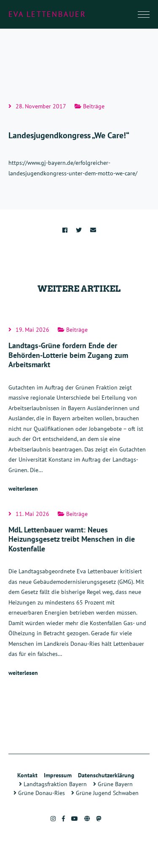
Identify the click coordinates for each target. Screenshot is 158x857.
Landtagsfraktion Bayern (53, 784)
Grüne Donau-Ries (39, 793)
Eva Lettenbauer (47, 14)
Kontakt (27, 775)
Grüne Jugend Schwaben (105, 793)
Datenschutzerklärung (106, 775)
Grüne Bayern (113, 784)
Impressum (58, 775)
